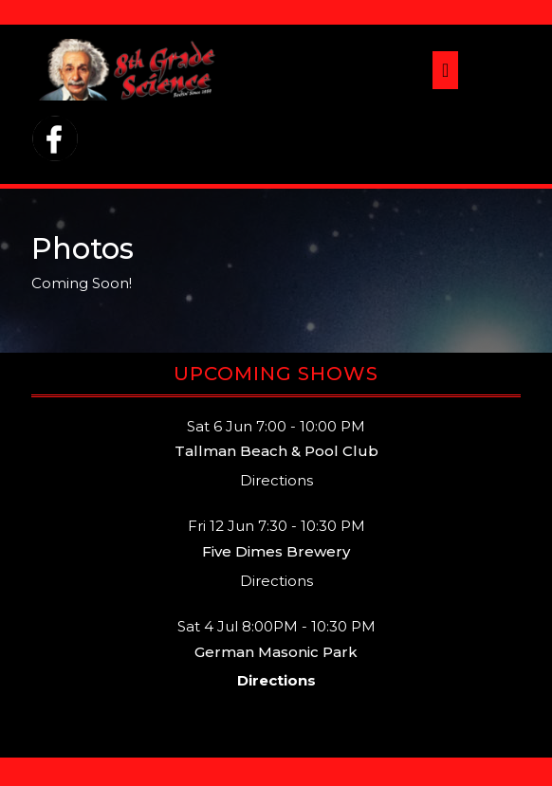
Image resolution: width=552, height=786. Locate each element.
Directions (276, 480)
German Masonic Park (276, 652)
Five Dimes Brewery (276, 551)
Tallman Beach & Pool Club (276, 451)
